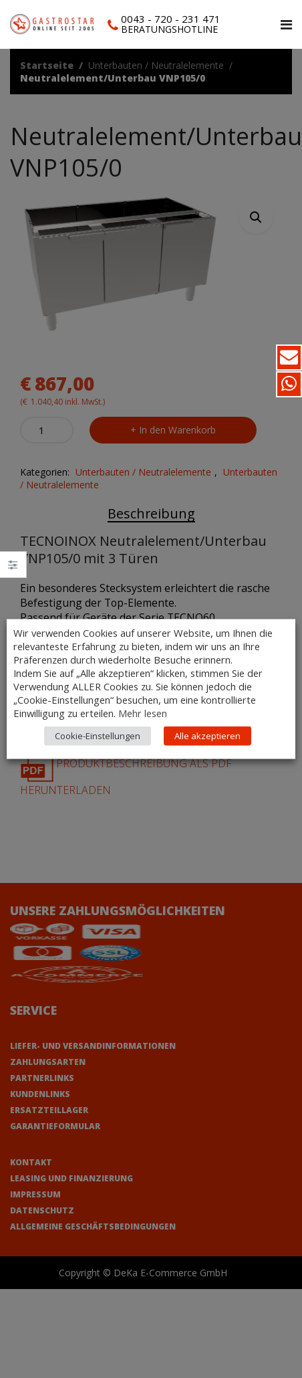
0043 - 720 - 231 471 (170, 18)
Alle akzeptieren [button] (207, 749)
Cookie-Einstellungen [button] (97, 749)
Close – (13, 569)
